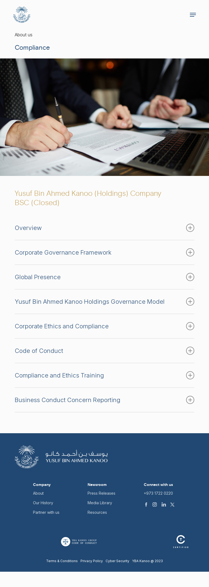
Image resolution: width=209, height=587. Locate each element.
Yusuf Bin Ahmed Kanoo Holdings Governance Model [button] (105, 301)
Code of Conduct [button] (105, 351)
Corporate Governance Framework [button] (105, 252)
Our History (43, 502)
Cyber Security (117, 561)
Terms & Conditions (62, 561)
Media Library (100, 502)
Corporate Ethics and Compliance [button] (105, 326)
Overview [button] (105, 228)
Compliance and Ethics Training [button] (105, 375)
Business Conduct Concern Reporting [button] (105, 400)
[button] (193, 14)
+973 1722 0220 (158, 493)
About (38, 493)
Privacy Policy (91, 561)
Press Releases (101, 493)
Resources (97, 512)
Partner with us (46, 512)
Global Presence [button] (105, 277)
